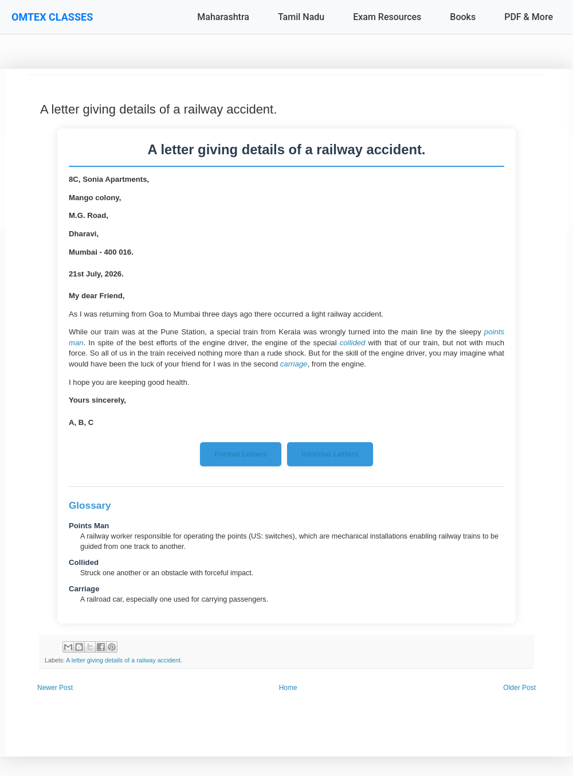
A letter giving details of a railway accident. (124, 660)
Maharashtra (223, 16)
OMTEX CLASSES (52, 17)
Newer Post (55, 688)
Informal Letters (330, 454)
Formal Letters (240, 454)
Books (463, 16)
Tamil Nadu (301, 16)
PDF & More (528, 16)
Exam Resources (387, 16)
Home (288, 688)
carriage (294, 364)
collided (353, 342)
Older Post (519, 688)
